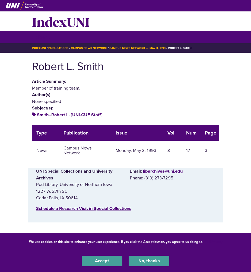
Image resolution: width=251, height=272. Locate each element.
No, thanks (149, 261)
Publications (58, 48)
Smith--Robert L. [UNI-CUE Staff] (70, 115)
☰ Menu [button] (41, 37)
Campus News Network (89, 48)
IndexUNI (61, 21)
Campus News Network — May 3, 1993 (137, 48)
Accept (102, 261)
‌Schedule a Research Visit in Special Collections (83, 208)
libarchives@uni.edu (163, 171)
